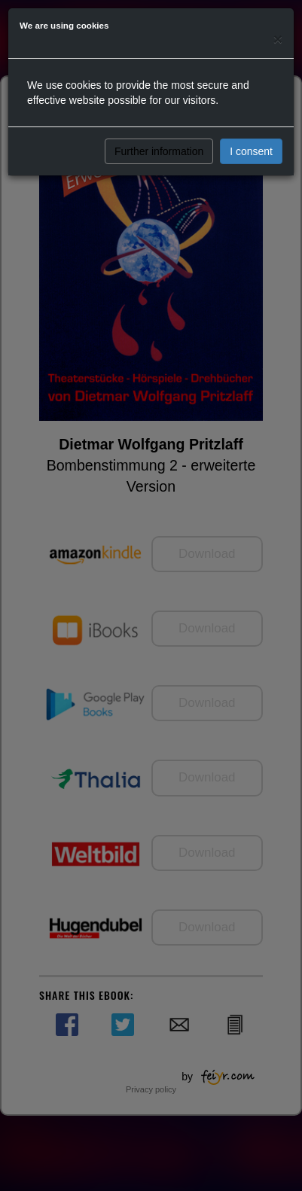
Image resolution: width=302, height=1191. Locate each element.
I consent (251, 151)
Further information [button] (158, 151)
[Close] (277, 39)
